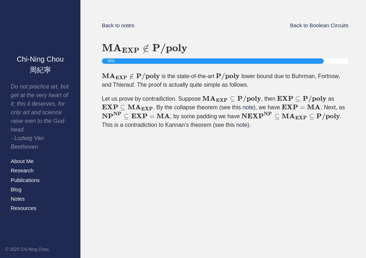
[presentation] (144, 49)
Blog (16, 189)
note (247, 107)
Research (22, 170)
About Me (22, 161)
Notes (18, 199)
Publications (25, 180)
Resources (23, 208)
